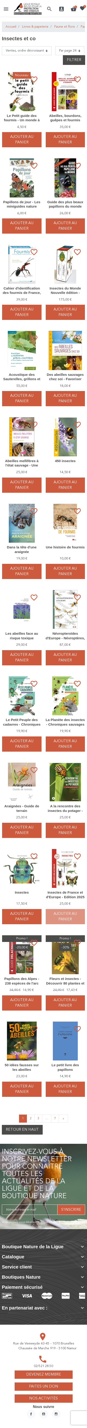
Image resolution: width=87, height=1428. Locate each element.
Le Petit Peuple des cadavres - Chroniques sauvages (22, 724)
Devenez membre (43, 1374)
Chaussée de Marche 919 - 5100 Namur (47, 1348)
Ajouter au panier (21, 139)
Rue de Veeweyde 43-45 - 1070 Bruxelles (43, 1343)
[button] (49, 9)
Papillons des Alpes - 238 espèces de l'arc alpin (21, 983)
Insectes (22, 892)
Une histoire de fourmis (65, 547)
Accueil (11, 26)
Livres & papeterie (35, 26)
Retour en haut (22, 1130)
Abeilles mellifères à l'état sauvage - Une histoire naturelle (22, 465)
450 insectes (65, 461)
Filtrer (74, 60)
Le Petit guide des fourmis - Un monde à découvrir (22, 120)
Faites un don (43, 1386)
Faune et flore (64, 26)
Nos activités (43, 1398)
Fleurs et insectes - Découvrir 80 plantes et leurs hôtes (65, 983)
